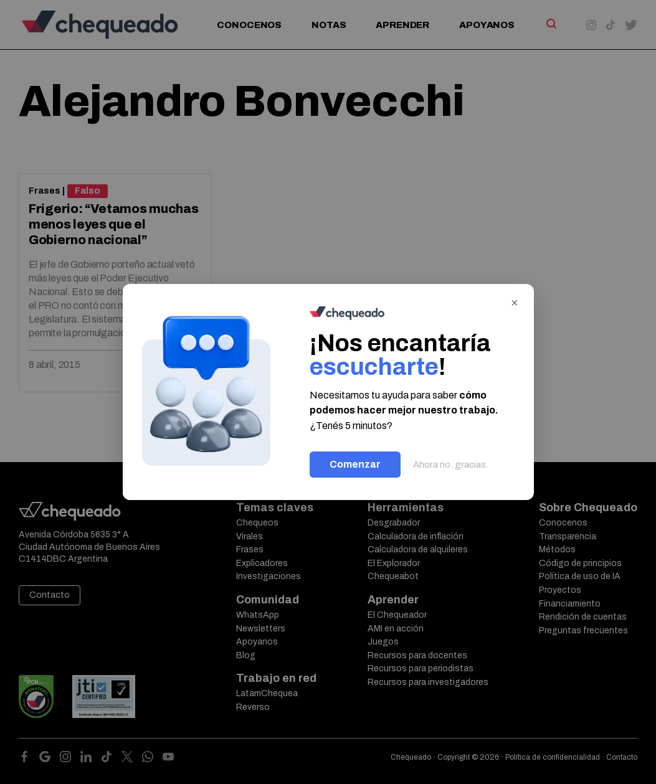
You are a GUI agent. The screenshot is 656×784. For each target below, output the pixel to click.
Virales (249, 536)
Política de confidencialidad (552, 757)
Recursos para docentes (417, 655)
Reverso (253, 707)
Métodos (557, 549)
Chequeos (257, 522)
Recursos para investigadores (428, 682)
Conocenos (249, 25)
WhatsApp (257, 615)
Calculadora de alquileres (418, 549)
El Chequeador (397, 615)
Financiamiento (570, 603)
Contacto (49, 595)
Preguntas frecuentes (583, 630)
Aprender (402, 25)
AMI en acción (396, 628)
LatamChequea (267, 693)
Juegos (383, 641)
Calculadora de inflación (415, 536)
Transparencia (567, 536)
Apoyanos (487, 25)
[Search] (550, 24)
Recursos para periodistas (420, 668)
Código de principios (580, 563)
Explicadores (262, 563)
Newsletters (260, 628)
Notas (328, 25)
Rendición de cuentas (583, 616)
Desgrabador (394, 522)
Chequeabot (393, 576)
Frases (44, 191)
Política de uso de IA (579, 576)
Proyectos (560, 590)
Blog (245, 655)
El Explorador (394, 563)
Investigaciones (268, 576)
